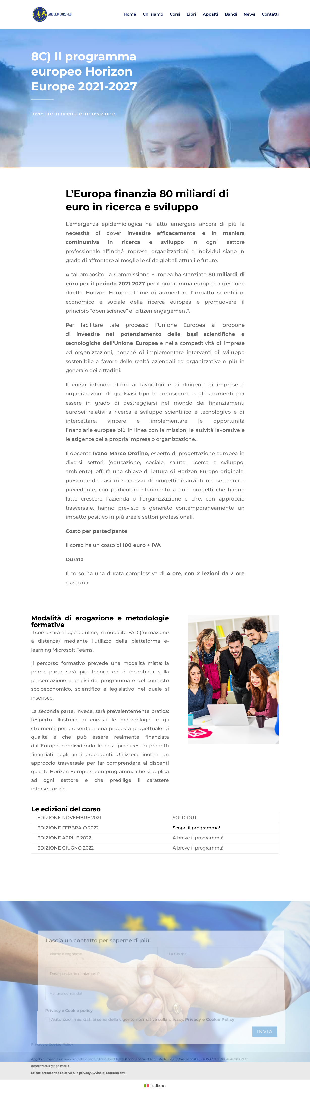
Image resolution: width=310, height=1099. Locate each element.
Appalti (210, 15)
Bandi (231, 15)
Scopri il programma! (196, 828)
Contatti (270, 15)
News (249, 15)
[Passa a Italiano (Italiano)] (155, 1085)
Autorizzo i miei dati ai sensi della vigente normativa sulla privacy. (140, 1058)
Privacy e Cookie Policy (209, 1058)
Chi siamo (153, 15)
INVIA (264, 1069)
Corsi (175, 15)
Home (130, 15)
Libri (191, 15)
